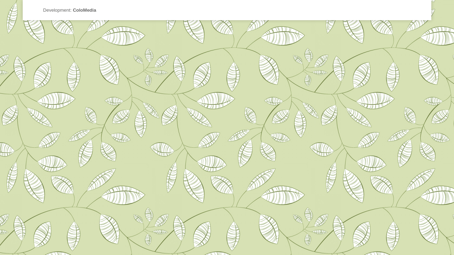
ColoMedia (84, 10)
